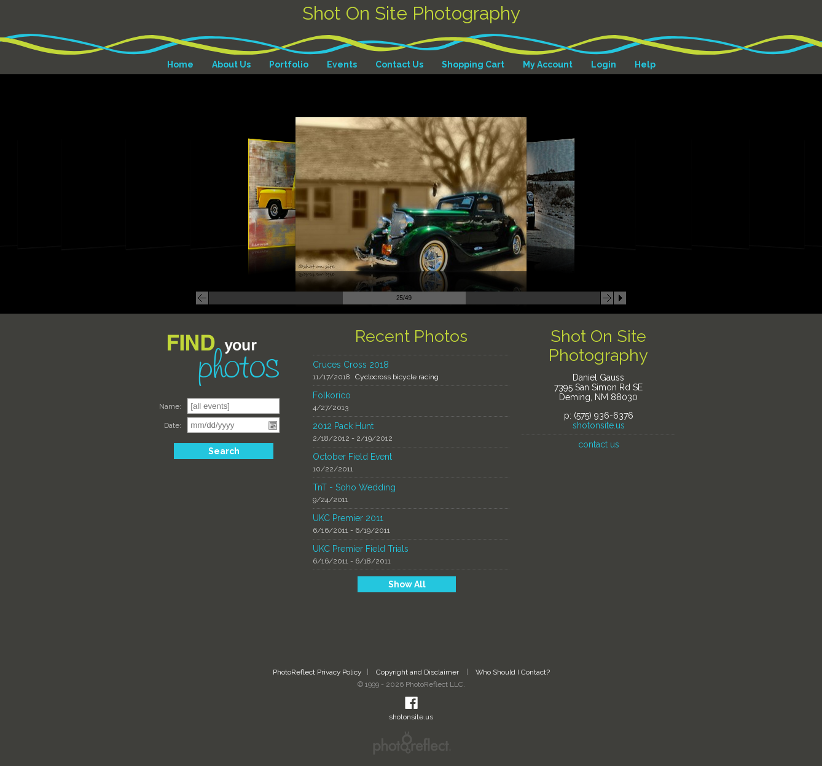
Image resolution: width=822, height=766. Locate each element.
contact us (598, 444)
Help (645, 64)
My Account (548, 64)
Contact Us (399, 64)
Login (603, 64)
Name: (170, 406)
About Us (231, 64)
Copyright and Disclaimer (418, 672)
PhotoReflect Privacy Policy (317, 672)
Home (180, 64)
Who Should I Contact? (513, 672)
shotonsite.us (599, 425)
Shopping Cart (473, 64)
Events (342, 64)
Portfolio (288, 64)
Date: (172, 425)
